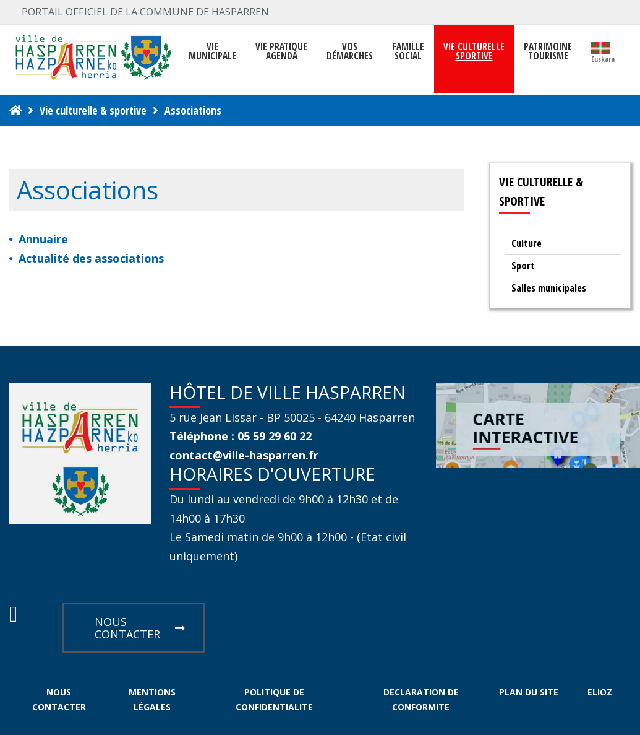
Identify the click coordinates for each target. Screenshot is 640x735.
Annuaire (43, 239)
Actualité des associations (91, 258)
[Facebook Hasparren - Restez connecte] (13, 617)
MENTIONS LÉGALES (152, 699)
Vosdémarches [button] (349, 51)
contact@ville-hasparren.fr (243, 455)
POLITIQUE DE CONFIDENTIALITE (274, 699)
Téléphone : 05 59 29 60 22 (240, 435)
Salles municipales (548, 288)
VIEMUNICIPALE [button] (212, 51)
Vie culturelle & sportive (93, 110)
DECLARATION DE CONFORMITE (421, 699)
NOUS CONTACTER (140, 627)
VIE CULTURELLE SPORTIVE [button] (474, 51)
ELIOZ (599, 692)
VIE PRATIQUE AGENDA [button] (281, 51)
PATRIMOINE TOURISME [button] (548, 51)
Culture (526, 243)
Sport (523, 265)
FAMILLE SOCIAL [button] (408, 51)
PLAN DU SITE (528, 692)
